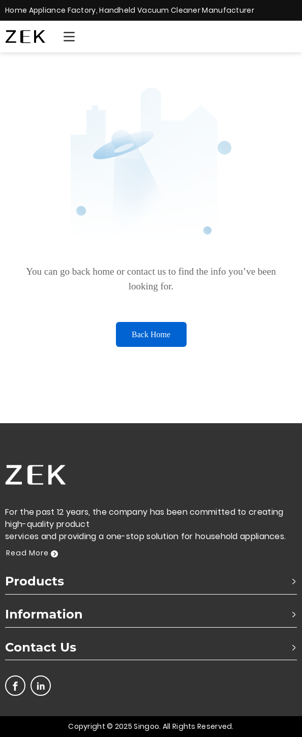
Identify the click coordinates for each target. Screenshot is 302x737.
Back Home (151, 334)
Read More (32, 553)
